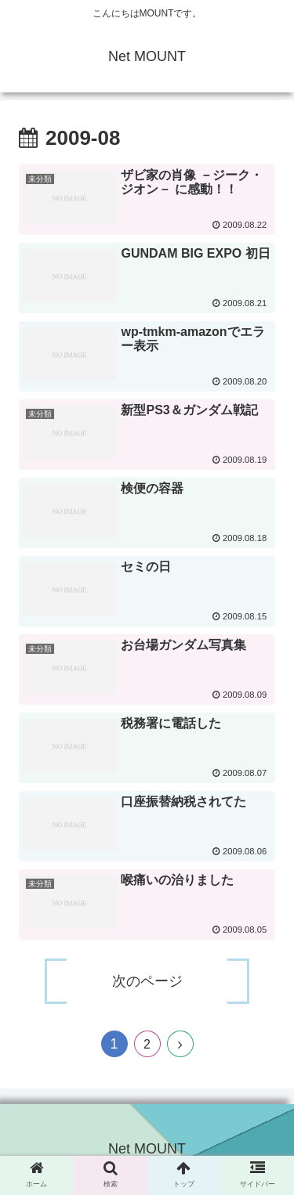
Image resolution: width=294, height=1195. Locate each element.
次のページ (147, 981)
